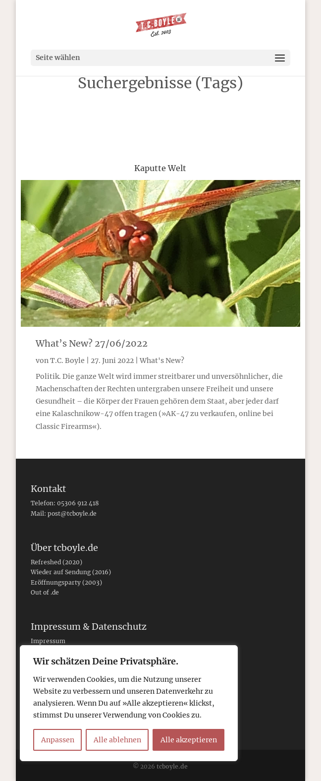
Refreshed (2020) (56, 562)
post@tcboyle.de (72, 513)
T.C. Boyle (67, 360)
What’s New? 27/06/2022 (92, 343)
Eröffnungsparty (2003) (66, 582)
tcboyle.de (172, 766)
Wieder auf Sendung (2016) (71, 572)
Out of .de (45, 592)
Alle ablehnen (117, 739)
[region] (129, 703)
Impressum (48, 641)
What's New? (162, 360)
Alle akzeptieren (188, 739)
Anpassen (57, 739)
